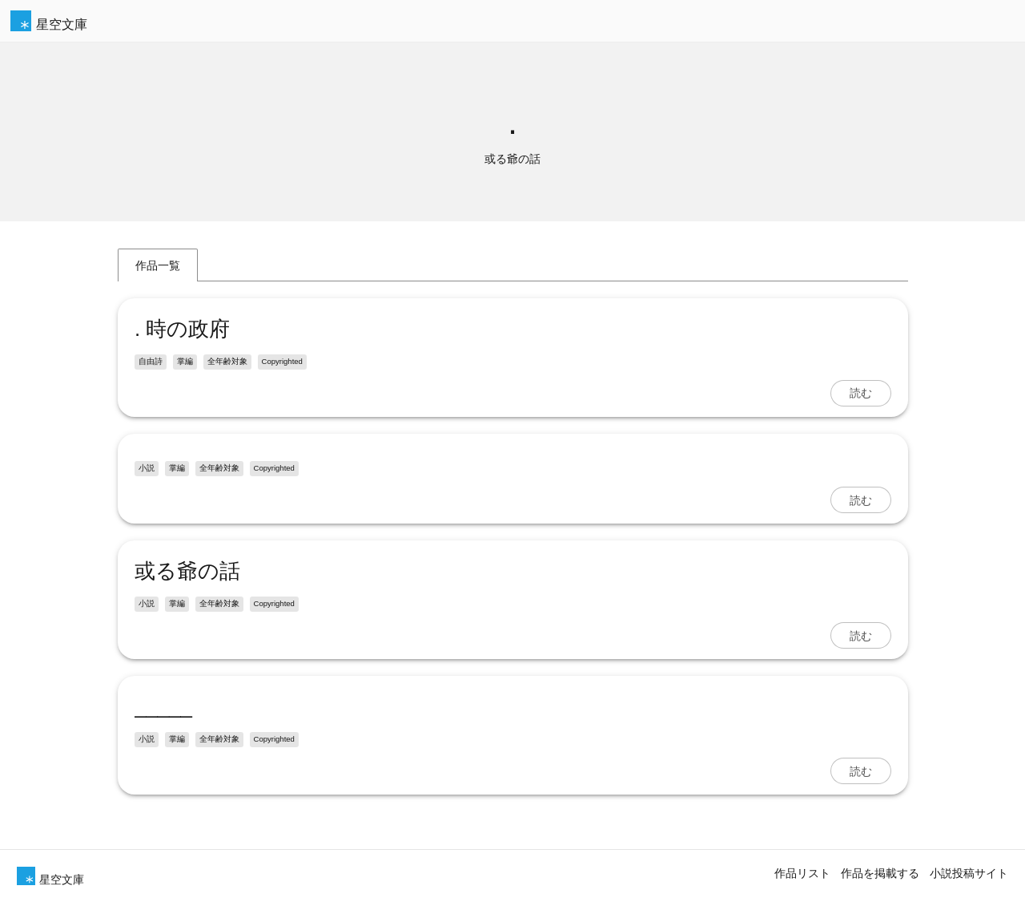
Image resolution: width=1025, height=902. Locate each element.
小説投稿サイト (969, 873)
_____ (163, 706)
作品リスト (802, 873)
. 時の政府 (182, 329)
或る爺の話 (187, 571)
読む (861, 392)
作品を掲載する (880, 873)
